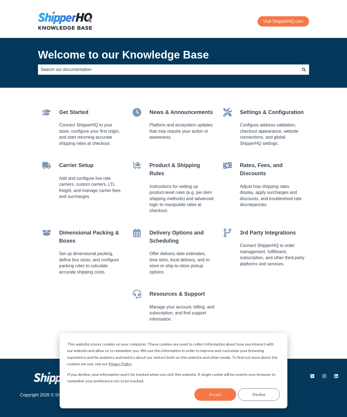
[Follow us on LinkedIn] (336, 376)
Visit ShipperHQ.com (283, 21)
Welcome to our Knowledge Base (123, 55)
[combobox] (168, 69)
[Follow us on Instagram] (324, 376)
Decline (259, 394)
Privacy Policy (119, 363)
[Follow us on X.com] (312, 376)
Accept (215, 394)
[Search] (304, 69)
